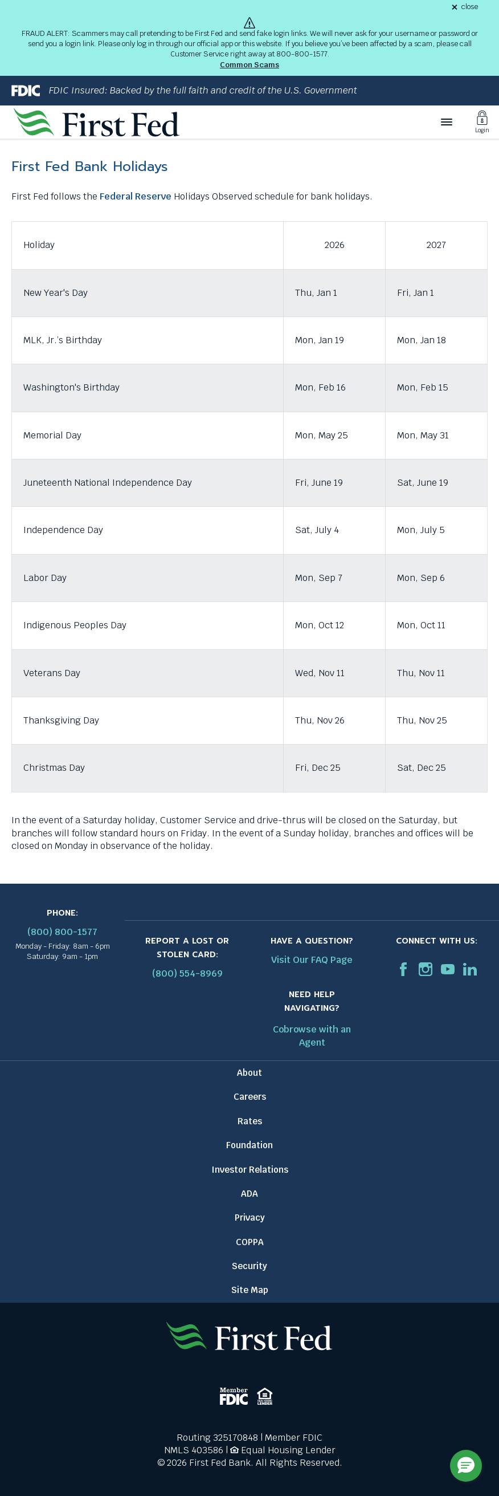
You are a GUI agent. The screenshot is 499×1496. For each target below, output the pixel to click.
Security (249, 1266)
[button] (466, 1466)
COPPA (250, 1242)
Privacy (250, 1217)
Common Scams (249, 65)
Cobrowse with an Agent (312, 1035)
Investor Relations (249, 1169)
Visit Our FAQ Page (312, 960)
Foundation (249, 1145)
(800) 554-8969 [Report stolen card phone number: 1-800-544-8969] (187, 973)
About (249, 1072)
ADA (249, 1193)
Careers (250, 1096)
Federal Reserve (135, 196)
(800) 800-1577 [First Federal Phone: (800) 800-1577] (62, 932)
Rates (250, 1121)
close (469, 7)
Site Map (249, 1289)
